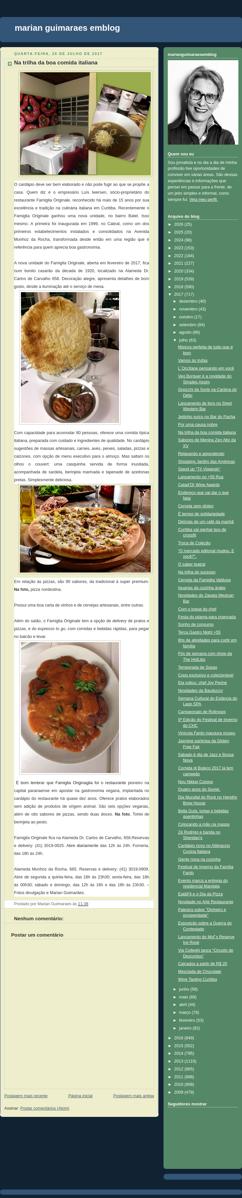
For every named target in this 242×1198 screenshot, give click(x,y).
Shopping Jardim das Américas (206, 461)
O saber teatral (191, 564)
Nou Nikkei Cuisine (195, 782)
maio (184, 997)
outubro (186, 317)
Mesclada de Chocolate (199, 971)
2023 (179, 248)
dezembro (189, 301)
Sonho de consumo (196, 624)
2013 (179, 1061)
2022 (179, 256)
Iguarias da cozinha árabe (202, 588)
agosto (186, 332)
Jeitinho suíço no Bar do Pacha (206, 416)
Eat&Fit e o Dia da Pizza (200, 894)
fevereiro (188, 1020)
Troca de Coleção (194, 543)
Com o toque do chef (197, 609)
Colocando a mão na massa (204, 824)
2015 (179, 1046)
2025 (179, 232)
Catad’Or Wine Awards (199, 485)
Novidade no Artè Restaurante (205, 902)
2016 (179, 1038)
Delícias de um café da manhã (206, 522)
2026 (179, 224)
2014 (179, 1053)
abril (183, 1004)
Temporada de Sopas (197, 667)
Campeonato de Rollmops (202, 712)
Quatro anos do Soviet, (199, 789)
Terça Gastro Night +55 (199, 632)
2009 (179, 1092)
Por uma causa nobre (198, 424)
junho (184, 989)
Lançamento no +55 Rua (200, 477)
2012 (179, 1069)
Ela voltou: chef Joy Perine (202, 682)
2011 (179, 1077)
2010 (179, 1084)
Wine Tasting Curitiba (197, 979)
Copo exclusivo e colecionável (205, 675)
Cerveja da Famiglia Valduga (204, 580)
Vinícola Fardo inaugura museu (206, 733)
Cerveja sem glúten (196, 506)
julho (184, 340)
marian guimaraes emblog (67, 28)
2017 (179, 294)
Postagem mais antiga (133, 1096)
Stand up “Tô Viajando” (199, 469)
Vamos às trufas (193, 360)
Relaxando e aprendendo (201, 453)
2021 (179, 263)
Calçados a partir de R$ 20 (202, 963)
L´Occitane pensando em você (206, 368)
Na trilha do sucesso (197, 572)
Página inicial (80, 1096)
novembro (189, 309)
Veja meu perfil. (203, 199)
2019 (179, 279)
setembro (188, 325)
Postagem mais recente (25, 1096)
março (185, 1012)
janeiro (186, 1028)
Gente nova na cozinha (199, 859)
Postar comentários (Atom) (44, 1108)
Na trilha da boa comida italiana (55, 63)
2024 (179, 240)
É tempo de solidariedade (201, 514)
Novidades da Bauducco (200, 690)
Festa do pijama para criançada (207, 617)
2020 (179, 271)
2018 (179, 287)
